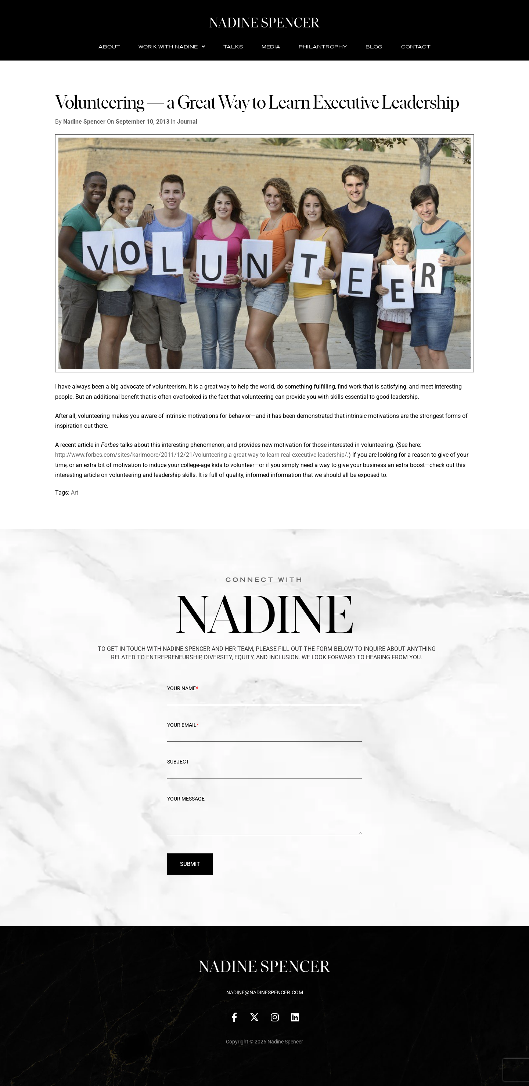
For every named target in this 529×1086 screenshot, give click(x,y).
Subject (264, 767)
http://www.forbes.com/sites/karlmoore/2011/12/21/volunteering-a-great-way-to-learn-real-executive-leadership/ (201, 454)
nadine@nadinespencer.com (264, 992)
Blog (374, 47)
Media (271, 47)
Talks (233, 47)
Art (74, 492)
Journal (187, 121)
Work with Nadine (171, 47)
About (109, 47)
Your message (264, 820)
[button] (171, 46)
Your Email (264, 731)
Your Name (264, 694)
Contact (416, 47)
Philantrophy (323, 47)
